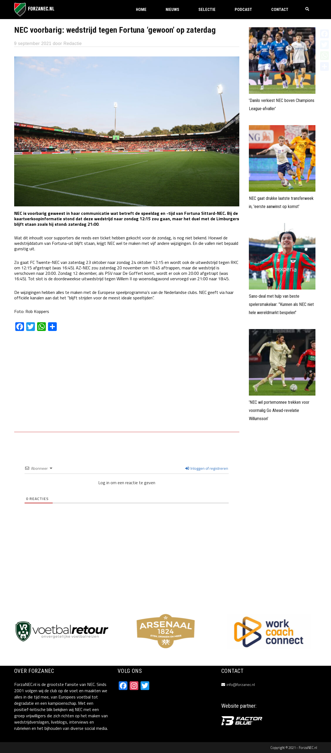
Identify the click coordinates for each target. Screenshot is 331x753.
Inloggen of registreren (206, 468)
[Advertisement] (126, 385)
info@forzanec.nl (240, 684)
